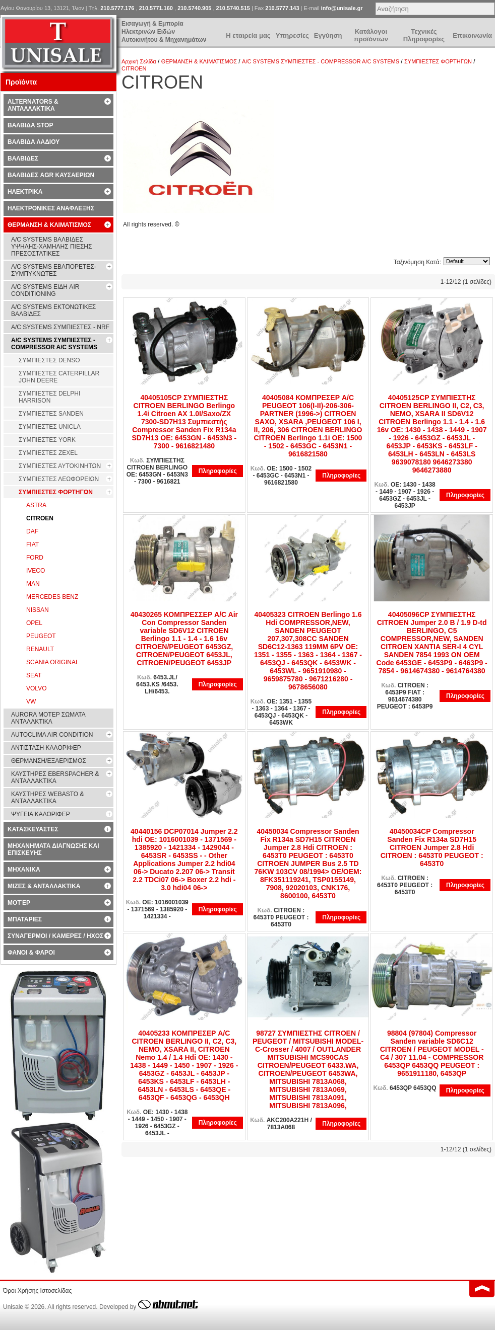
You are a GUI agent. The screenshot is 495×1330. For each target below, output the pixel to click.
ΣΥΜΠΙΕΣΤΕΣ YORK (47, 439)
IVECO (35, 570)
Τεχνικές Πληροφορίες (424, 35)
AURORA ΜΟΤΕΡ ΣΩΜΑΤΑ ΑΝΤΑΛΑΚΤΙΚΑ (48, 718)
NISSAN (37, 609)
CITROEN (134, 68)
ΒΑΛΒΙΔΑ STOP (30, 125)
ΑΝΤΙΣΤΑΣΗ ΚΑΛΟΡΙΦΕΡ (46, 747)
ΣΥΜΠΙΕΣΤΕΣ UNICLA (50, 426)
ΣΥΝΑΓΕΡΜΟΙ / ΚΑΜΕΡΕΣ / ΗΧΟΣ (55, 936)
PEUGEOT (41, 636)
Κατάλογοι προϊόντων (371, 35)
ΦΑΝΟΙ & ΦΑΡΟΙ (31, 952)
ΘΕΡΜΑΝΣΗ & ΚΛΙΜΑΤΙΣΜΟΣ (199, 61)
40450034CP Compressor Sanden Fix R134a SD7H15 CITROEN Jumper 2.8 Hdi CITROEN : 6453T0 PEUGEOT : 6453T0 (432, 847)
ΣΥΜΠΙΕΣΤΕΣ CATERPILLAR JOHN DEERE (59, 377)
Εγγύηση (328, 35)
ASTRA (36, 505)
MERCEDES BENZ (52, 596)
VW (31, 701)
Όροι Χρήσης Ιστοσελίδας (37, 1290)
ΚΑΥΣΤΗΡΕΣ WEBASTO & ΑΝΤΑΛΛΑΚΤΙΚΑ (47, 798)
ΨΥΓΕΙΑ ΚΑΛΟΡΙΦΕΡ (40, 814)
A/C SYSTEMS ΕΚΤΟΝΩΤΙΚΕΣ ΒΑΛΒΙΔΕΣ (53, 310)
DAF (32, 531)
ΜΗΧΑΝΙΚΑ (24, 869)
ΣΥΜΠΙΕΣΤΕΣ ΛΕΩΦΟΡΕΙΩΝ (59, 479)
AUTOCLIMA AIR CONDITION (52, 734)
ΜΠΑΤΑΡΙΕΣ (25, 919)
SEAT (33, 675)
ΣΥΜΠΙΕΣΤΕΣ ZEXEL (48, 452)
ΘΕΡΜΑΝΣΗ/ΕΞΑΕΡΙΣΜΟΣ (48, 760)
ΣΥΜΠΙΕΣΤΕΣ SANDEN (51, 413)
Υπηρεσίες (292, 35)
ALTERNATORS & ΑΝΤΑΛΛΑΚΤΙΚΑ (33, 105)
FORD (34, 557)
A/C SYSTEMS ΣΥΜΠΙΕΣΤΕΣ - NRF (60, 327)
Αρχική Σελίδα (138, 61)
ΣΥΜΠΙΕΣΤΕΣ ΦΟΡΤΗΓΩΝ (438, 61)
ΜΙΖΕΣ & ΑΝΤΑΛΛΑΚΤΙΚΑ (44, 886)
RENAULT (40, 649)
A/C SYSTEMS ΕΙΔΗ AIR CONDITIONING (45, 290)
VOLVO (36, 688)
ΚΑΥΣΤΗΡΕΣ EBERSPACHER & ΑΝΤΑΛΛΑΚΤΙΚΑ (55, 777)
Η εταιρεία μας (248, 35)
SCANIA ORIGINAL (52, 662)
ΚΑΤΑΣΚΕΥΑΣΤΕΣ (33, 829)
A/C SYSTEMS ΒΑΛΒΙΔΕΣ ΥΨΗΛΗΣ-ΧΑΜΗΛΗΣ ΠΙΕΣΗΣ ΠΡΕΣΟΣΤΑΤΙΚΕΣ (51, 246)
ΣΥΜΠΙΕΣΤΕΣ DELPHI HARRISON (49, 397)
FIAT (32, 544)
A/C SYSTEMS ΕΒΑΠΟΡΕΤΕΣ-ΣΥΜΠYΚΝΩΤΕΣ (53, 270)
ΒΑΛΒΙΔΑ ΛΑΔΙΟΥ (33, 141)
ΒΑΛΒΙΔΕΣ (23, 158)
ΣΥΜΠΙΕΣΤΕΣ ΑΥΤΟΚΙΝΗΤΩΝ (60, 466)
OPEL (34, 623)
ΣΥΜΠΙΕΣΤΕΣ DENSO (49, 360)
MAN (33, 583)
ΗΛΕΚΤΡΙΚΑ (25, 191)
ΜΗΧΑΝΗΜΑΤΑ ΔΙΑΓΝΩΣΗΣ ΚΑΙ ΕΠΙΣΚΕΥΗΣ (53, 849)
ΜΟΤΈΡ (19, 902)
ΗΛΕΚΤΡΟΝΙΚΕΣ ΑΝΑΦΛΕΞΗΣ (51, 208)
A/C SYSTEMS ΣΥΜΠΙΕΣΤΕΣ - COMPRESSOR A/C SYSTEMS (320, 61)
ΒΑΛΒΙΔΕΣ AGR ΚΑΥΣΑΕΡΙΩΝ (51, 175)
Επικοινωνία (472, 35)
